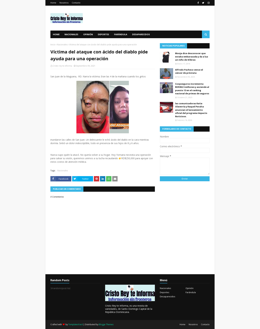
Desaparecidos (167, 296)
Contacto (76, 2)
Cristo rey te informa (62, 65)
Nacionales (62, 44)
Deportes (164, 292)
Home (53, 2)
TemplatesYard (75, 324)
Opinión (190, 288)
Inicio (52, 44)
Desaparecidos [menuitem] (141, 34)
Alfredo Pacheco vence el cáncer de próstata (189, 71)
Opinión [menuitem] (88, 34)
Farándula (191, 292)
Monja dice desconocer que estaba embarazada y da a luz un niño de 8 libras (191, 56)
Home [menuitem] (56, 34)
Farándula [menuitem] (120, 34)
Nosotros (64, 2)
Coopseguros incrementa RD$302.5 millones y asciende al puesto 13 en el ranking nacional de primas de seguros (192, 88)
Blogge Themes (106, 324)
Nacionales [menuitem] (71, 34)
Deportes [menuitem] (103, 34)
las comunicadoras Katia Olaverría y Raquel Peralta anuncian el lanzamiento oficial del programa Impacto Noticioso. (191, 110)
